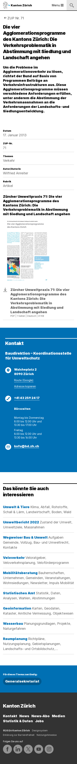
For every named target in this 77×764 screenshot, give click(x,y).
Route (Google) (23, 380)
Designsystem (40, 730)
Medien (58, 716)
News (24, 716)
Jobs (39, 721)
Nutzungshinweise (47, 735)
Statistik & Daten (18, 721)
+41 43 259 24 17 (27, 398)
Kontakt (10, 716)
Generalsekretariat (22, 681)
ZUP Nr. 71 (15, 18)
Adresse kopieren (25, 386)
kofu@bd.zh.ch (26, 446)
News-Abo (40, 716)
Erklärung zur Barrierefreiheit (18, 735)
